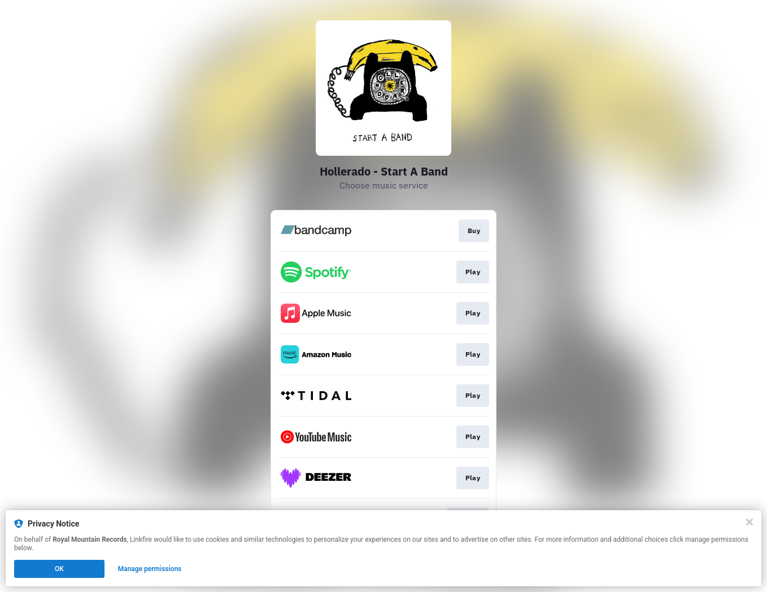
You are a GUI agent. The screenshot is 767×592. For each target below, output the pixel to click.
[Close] (749, 522)
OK (59, 569)
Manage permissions (150, 569)
